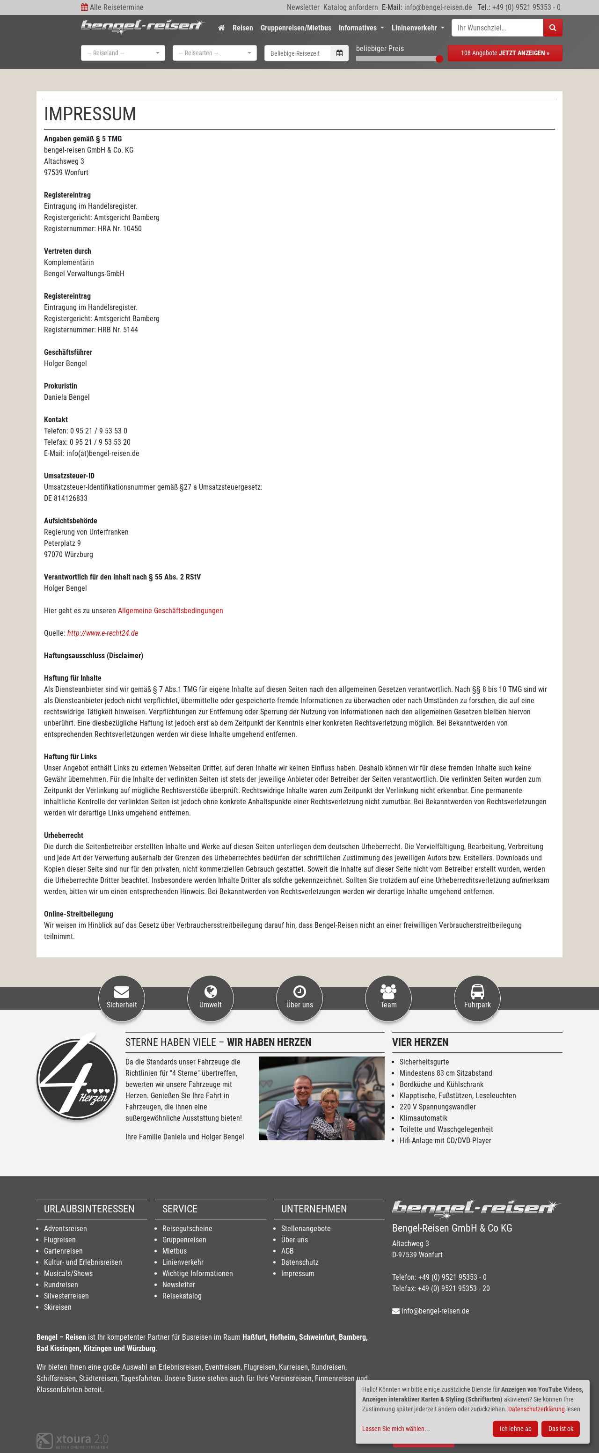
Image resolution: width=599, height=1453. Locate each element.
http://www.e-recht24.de (102, 633)
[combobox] (123, 53)
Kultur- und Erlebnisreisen (83, 1262)
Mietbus (174, 1251)
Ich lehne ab (516, 1428)
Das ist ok (560, 1428)
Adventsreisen (65, 1228)
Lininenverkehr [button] (415, 27)
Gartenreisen (63, 1251)
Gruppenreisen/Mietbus (296, 27)
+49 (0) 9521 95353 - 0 (526, 7)
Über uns (294, 1239)
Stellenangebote (306, 1228)
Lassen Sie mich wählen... (396, 1428)
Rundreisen (61, 1284)
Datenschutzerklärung (536, 1409)
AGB (287, 1251)
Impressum (297, 1273)
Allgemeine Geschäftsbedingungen (170, 610)
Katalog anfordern (350, 7)
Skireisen (58, 1307)
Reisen (243, 27)
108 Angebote (505, 53)
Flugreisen (60, 1239)
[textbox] (120, 53)
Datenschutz (300, 1262)
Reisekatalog (182, 1296)
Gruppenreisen (184, 1239)
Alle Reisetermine (117, 7)
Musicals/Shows (68, 1273)
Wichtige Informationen (197, 1273)
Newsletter (303, 7)
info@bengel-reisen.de (438, 7)
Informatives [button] (359, 27)
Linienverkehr (183, 1262)
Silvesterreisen (66, 1296)
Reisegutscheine (187, 1228)
